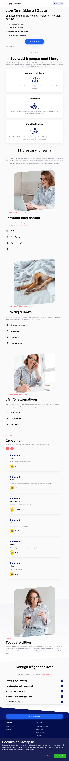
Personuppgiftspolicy (42, 726)
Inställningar (47, 755)
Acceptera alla (60, 755)
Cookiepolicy (39, 729)
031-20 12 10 (17, 46)
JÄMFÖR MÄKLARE (34, 41)
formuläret (8, 225)
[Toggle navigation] (6, 3)
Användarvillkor (40, 732)
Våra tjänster (39, 735)
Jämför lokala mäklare (34, 716)
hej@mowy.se (48, 674)
